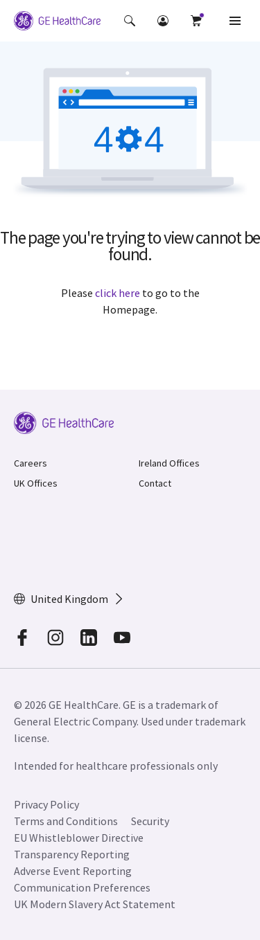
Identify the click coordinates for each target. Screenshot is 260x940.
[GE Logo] (57, 20)
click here (117, 293)
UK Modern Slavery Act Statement (94, 904)
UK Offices (36, 483)
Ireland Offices (169, 463)
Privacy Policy (46, 804)
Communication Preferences (82, 887)
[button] (129, 20)
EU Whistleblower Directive (79, 837)
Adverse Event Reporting (73, 871)
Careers (30, 463)
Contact (155, 483)
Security (151, 821)
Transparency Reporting (72, 854)
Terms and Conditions (66, 821)
